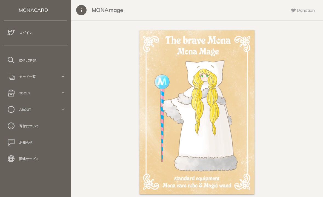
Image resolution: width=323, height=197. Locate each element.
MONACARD (33, 10)
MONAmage (107, 10)
